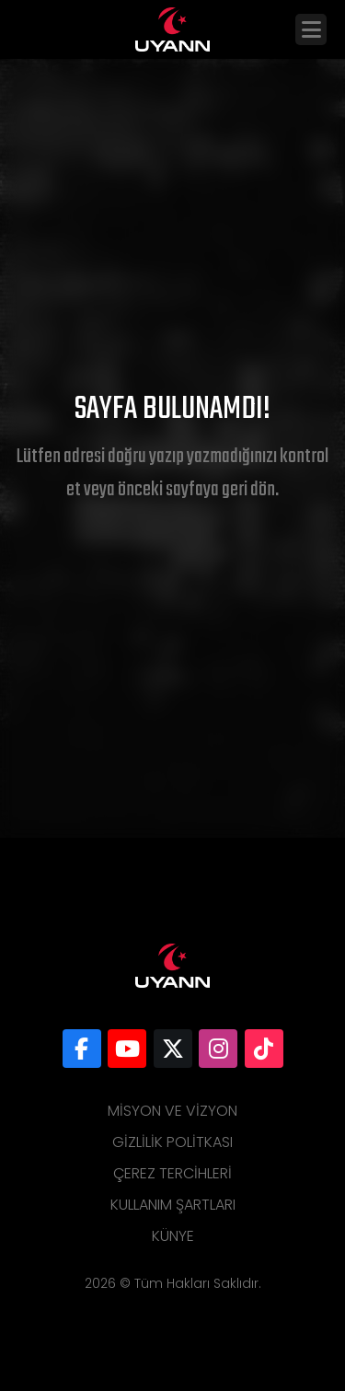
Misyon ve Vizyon (172, 1110)
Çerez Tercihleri (172, 1173)
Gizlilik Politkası (172, 1142)
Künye (173, 1235)
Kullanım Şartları (173, 1204)
